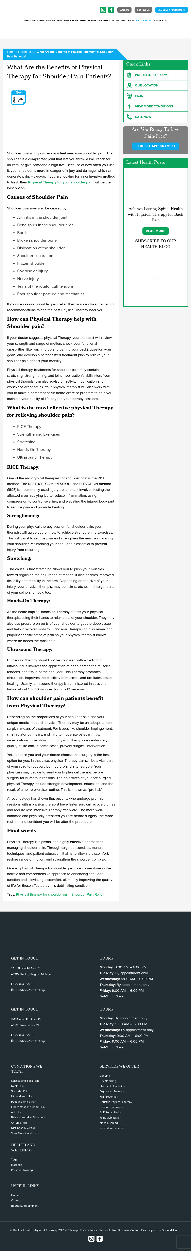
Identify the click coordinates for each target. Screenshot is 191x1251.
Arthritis (16, 1112)
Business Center (128, 1230)
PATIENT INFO (119, 20)
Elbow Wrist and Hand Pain (28, 1107)
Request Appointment (24, 1205)
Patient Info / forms (148, 75)
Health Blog (143, 20)
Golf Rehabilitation (111, 1112)
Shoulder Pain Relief (87, 894)
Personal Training (22, 1170)
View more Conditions (150, 106)
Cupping (105, 1075)
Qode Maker (169, 1230)
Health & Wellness (99, 20)
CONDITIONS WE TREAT (49, 20)
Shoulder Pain (20, 1091)
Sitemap (73, 1230)
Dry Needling (108, 1081)
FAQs (131, 20)
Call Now (139, 117)
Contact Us (160, 20)
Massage (16, 1165)
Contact (16, 1200)
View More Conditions (25, 1133)
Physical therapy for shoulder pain (43, 894)
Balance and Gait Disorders (28, 1117)
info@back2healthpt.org (30, 990)
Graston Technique (111, 1107)
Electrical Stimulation (112, 1086)
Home (11, 52)
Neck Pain (17, 1086)
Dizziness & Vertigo (23, 1128)
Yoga (14, 1159)
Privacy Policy (88, 1230)
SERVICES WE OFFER (75, 20)
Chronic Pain (19, 1122)
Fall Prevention (109, 1096)
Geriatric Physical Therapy (116, 1102)
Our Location (142, 85)
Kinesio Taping (109, 1123)
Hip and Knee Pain (22, 1096)
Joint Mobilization (110, 1117)
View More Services (112, 1128)
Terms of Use (107, 1230)
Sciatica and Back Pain (25, 1080)
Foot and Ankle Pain (23, 1101)
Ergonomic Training (112, 1091)
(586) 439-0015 (24, 984)
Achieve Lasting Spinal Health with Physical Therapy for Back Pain (155, 215)
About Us (29, 20)
